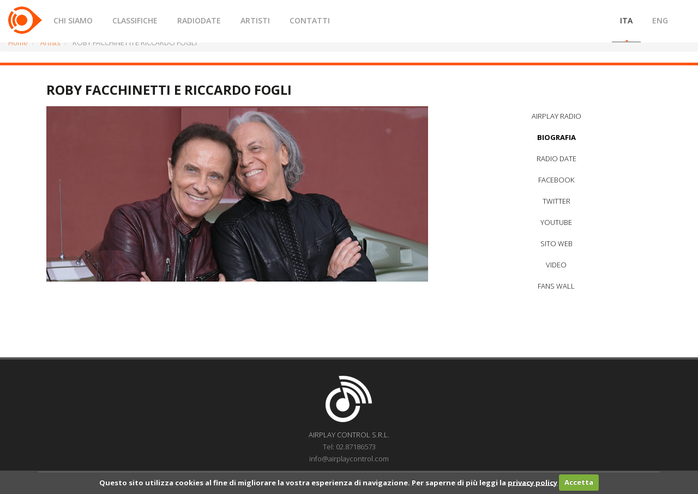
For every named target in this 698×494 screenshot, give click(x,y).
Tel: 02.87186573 (349, 447)
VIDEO (556, 265)
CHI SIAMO (73, 20)
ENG (660, 20)
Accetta (578, 482)
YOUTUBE (556, 222)
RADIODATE (199, 20)
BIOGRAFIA (556, 137)
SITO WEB (556, 243)
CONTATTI (310, 20)
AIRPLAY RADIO (556, 116)
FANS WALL (556, 286)
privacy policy (532, 482)
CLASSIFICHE (135, 20)
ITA (626, 20)
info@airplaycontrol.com (349, 458)
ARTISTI (255, 20)
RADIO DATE (556, 158)
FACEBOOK (556, 180)
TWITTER (556, 201)
